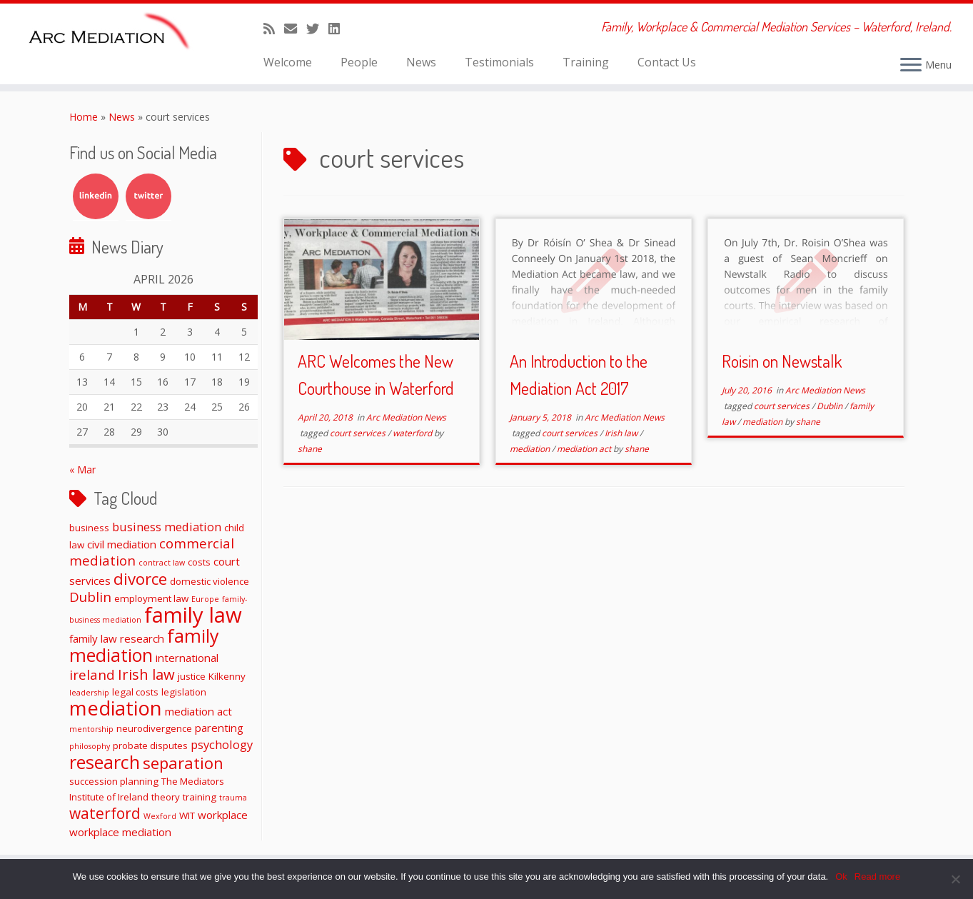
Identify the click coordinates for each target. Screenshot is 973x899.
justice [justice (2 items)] (192, 676)
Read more (877, 876)
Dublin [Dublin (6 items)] (90, 597)
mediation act (585, 449)
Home (83, 117)
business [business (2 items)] (89, 527)
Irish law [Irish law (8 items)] (146, 674)
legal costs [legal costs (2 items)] (135, 691)
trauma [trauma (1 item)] (233, 798)
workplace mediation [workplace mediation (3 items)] (120, 832)
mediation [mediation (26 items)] (115, 708)
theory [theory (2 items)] (165, 796)
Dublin (831, 406)
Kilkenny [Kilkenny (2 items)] (227, 676)
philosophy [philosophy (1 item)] (89, 746)
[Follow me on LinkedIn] (338, 28)
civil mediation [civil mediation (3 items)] (121, 544)
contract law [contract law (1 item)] (161, 563)
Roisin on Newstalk (782, 361)
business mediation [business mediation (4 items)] (166, 526)
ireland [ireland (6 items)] (92, 674)
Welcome (287, 62)
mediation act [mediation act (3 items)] (198, 711)
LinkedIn (96, 196)
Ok (841, 876)
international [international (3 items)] (187, 658)
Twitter (148, 196)
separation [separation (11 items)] (183, 762)
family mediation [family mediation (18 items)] (144, 645)
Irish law (622, 433)
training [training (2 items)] (199, 796)
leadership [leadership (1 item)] (89, 693)
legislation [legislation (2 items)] (183, 691)
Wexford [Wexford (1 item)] (159, 816)
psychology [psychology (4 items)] (222, 744)
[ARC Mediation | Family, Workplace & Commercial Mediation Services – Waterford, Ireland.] (112, 33)
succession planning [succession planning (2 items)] (113, 781)
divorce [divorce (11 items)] (140, 578)
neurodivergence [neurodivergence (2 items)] (154, 728)
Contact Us (666, 62)
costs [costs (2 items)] (199, 562)
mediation (531, 449)
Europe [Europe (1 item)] (205, 599)
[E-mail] (295, 28)
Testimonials (499, 62)
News (421, 62)
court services (359, 433)
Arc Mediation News (406, 417)
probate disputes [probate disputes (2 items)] (150, 745)
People (359, 62)
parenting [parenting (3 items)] (219, 727)
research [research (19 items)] (104, 762)
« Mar (82, 469)
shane (310, 449)
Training (586, 62)
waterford (413, 433)
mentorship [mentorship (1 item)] (91, 729)
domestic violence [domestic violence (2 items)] (209, 581)
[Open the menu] (911, 65)
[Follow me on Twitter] (317, 28)
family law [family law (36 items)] (193, 615)
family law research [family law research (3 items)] (116, 638)
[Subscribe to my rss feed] (273, 28)
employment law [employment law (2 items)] (151, 598)
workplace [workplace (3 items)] (223, 815)
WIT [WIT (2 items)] (187, 815)
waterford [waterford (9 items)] (105, 813)
